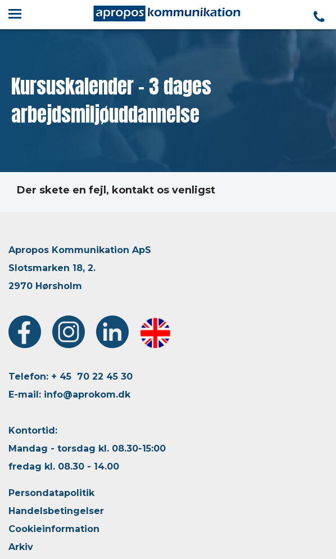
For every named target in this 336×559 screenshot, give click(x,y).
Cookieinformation (53, 529)
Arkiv (20, 547)
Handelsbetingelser (56, 511)
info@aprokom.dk (87, 394)
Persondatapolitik (51, 493)
